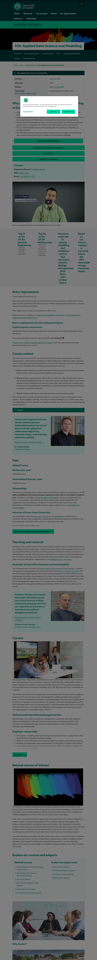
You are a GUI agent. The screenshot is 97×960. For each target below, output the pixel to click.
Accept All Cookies (68, 111)
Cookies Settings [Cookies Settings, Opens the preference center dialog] (28, 111)
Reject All (53, 111)
